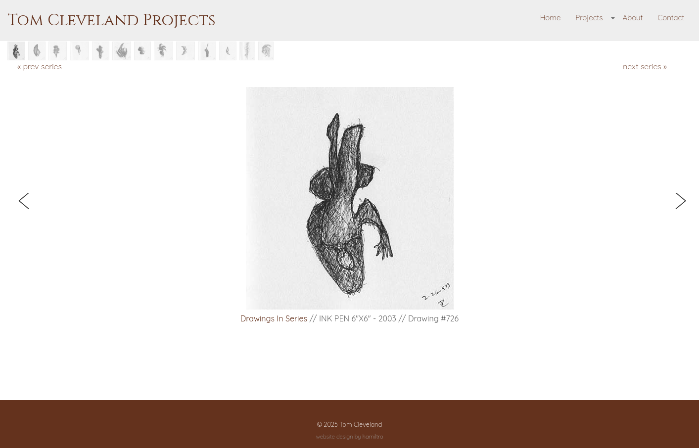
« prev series (39, 66)
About (632, 17)
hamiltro (373, 436)
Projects (589, 17)
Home (550, 17)
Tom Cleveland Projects (111, 20)
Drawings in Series (273, 318)
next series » (645, 66)
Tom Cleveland (360, 424)
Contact (670, 17)
